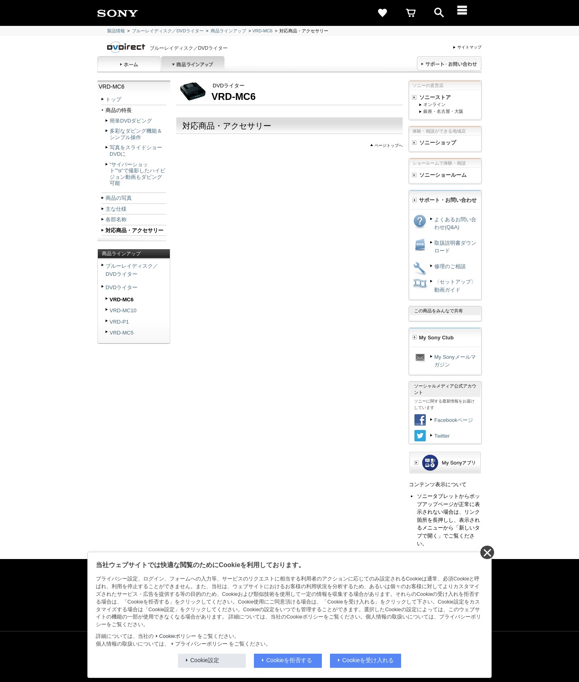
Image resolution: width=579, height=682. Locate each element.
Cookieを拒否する (289, 660)
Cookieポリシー (177, 636)
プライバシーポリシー (201, 644)
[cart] (411, 13)
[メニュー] (467, 13)
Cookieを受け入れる (368, 660)
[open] (439, 13)
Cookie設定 (205, 660)
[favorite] (382, 13)
